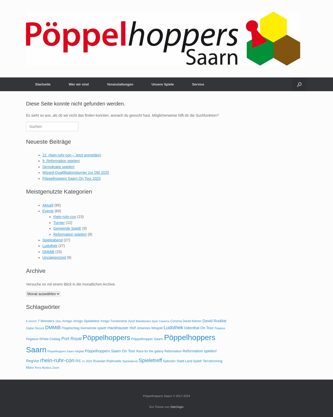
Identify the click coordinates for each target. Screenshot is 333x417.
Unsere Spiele (162, 84)
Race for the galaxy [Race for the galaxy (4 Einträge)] (149, 351)
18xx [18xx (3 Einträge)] (58, 321)
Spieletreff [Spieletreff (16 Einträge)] (150, 360)
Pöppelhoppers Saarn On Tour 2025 (71, 178)
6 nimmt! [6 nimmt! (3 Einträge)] (31, 321)
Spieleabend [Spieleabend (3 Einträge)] (130, 361)
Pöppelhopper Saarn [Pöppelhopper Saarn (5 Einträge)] (147, 339)
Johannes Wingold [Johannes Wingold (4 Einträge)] (150, 328)
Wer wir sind (79, 84)
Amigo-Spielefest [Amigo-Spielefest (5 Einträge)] (86, 321)
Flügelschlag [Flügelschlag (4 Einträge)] (70, 328)
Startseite (42, 84)
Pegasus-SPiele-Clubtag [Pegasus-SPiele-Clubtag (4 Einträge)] (43, 339)
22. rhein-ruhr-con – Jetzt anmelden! (71, 155)
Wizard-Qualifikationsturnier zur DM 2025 (75, 172)
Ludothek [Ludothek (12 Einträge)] (173, 327)
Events (48, 211)
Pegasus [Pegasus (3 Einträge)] (220, 328)
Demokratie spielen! (58, 167)
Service (198, 84)
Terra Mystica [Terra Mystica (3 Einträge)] (43, 367)
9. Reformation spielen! (61, 161)
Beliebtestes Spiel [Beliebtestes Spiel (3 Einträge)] (147, 321)
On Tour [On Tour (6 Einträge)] (207, 328)
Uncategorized (54, 257)
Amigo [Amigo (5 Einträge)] (67, 321)
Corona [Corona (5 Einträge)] (176, 321)
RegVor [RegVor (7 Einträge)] (32, 361)
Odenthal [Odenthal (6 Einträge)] (191, 328)
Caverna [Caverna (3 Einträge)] (164, 321)
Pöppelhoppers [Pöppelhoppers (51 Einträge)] (106, 338)
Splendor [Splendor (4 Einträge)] (169, 361)
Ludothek (49, 246)
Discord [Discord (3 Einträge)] (39, 328)
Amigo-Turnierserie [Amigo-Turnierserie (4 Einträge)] (113, 321)
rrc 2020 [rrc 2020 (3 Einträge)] (87, 361)
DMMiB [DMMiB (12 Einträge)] (53, 327)
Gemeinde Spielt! (67, 228)
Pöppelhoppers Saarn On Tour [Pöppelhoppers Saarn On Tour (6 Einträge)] (110, 351)
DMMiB (48, 252)
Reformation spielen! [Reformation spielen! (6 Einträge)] (200, 351)
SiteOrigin (177, 406)
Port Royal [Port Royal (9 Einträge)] (71, 338)
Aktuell (47, 205)
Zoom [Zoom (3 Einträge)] (55, 367)
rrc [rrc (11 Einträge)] (78, 360)
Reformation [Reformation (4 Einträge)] (173, 351)
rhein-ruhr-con (64, 217)
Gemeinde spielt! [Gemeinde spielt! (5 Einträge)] (93, 328)
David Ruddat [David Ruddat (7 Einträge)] (214, 321)
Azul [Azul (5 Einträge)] (131, 321)
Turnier (59, 223)
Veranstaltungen (120, 84)
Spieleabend (52, 240)
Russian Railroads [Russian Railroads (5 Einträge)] (107, 361)
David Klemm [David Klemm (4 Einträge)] (192, 321)
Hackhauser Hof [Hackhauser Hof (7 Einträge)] (121, 328)
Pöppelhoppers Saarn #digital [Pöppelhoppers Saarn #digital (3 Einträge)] (65, 351)
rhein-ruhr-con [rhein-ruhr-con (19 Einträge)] (57, 360)
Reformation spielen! (70, 234)
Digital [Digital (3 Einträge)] (30, 328)
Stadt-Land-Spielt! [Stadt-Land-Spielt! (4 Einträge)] (189, 361)
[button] (299, 84)
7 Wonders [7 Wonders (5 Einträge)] (46, 321)
